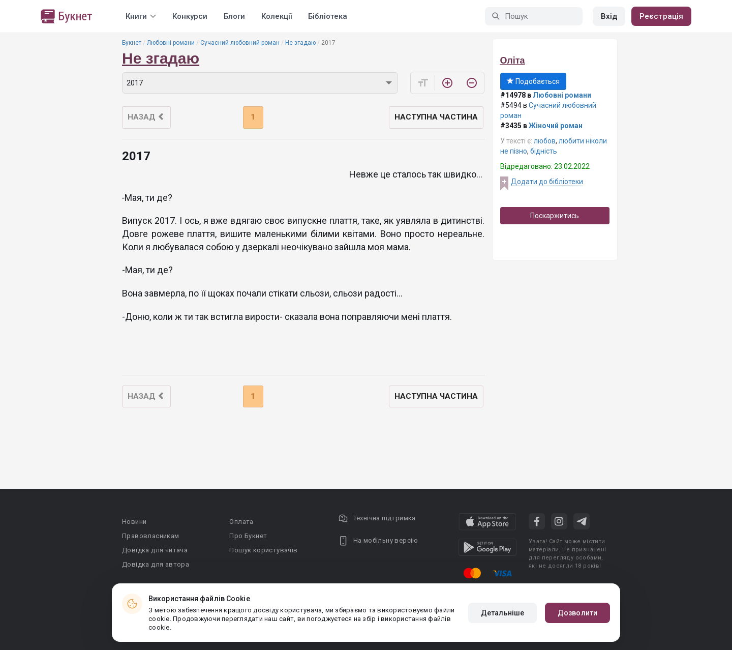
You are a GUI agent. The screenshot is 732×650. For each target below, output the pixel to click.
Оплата (241, 521)
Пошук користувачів (263, 550)
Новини (134, 521)
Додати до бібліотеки (547, 182)
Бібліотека (327, 16)
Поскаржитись (554, 216)
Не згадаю (300, 42)
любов (545, 141)
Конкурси (189, 16)
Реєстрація (661, 16)
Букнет (131, 42)
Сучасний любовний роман (240, 42)
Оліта (512, 60)
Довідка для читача (155, 550)
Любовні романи (171, 42)
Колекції (276, 16)
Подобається (533, 81)
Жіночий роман (556, 126)
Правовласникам (150, 536)
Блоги (234, 16)
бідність (543, 151)
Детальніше (502, 613)
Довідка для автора (155, 564)
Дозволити (577, 613)
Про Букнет (248, 536)
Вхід (609, 16)
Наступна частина (436, 117)
